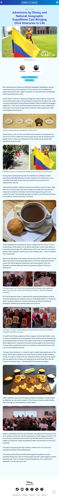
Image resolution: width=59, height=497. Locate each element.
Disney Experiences (17, 495)
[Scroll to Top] (54, 492)
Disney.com (43, 495)
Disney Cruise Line (47, 99)
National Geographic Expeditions (36, 87)
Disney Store (32, 495)
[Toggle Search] (57, 2)
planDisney (25, 495)
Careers (38, 495)
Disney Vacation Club (31, 103)
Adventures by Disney (14, 87)
